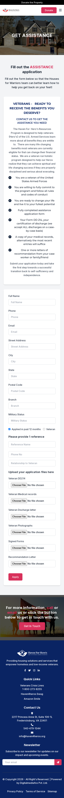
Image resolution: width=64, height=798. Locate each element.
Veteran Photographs (20, 525)
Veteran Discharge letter (22, 509)
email (12, 612)
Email (11, 325)
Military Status (16, 414)
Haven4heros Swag (32, 693)
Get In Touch (32, 626)
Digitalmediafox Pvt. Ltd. (34, 782)
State (11, 370)
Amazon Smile (32, 698)
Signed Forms (16, 541)
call (50, 607)
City (10, 355)
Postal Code (15, 384)
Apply (15, 576)
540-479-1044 (32, 728)
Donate (49, 10)
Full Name (14, 296)
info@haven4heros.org (32, 736)
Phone (12, 310)
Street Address (17, 340)
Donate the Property (32, 2)
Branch (12, 399)
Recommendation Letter (22, 556)
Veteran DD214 (16, 478)
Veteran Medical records (22, 494)
